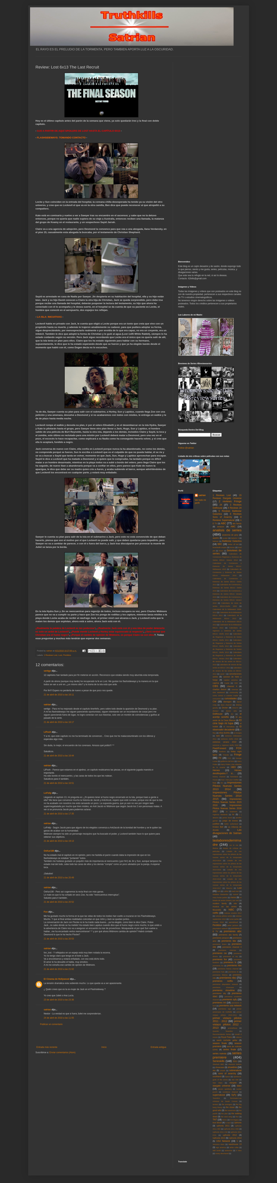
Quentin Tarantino (223, 1031)
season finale (220, 1043)
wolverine (228, 1150)
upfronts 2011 (223, 1126)
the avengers (227, 1104)
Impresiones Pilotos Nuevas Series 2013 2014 (227, 786)
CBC (236, 683)
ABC (223, 523)
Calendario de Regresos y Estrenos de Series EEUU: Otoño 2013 (227, 649)
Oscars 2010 (218, 922)
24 (220, 505)
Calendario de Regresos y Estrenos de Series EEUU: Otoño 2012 (227, 643)
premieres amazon (221, 938)
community (234, 692)
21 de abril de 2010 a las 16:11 (59, 694)
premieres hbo (234, 965)
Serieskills (219, 1061)
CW (214, 701)
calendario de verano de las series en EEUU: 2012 (227, 671)
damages (227, 702)
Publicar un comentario (51, 1024)
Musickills (217, 910)
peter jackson (233, 925)
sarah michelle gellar (227, 1040)
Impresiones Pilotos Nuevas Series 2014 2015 (227, 796)
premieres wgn (224, 1009)
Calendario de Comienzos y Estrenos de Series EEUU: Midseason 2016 (227, 572)
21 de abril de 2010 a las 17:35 (59, 813)
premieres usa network (230, 1005)
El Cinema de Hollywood (56, 979)
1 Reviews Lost (50, 655)
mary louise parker (220, 897)
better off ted (233, 544)
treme (224, 1120)
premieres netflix (223, 981)
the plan (224, 1114)
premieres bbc (228, 941)
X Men (239, 1150)
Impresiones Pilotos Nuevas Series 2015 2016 (227, 802)
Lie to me (233, 845)
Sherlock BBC (218, 1064)
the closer (230, 1107)
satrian (47, 704)
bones (232, 547)
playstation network (220, 928)
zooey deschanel (221, 1153)
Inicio (104, 1047)
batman (216, 541)
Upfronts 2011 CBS (231, 1129)
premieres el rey (230, 956)
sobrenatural (235, 1070)
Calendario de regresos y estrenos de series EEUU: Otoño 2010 (227, 631)
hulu (214, 783)
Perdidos (67, 655)
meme (233, 897)
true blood (217, 1122)
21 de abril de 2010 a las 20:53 (59, 938)
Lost (60, 655)
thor (237, 1117)
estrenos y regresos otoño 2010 (226, 745)
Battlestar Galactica (232, 541)
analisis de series (227, 530)
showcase (219, 1067)
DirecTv (235, 708)
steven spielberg (225, 1089)
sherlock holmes (234, 1064)
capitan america (231, 680)
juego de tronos (230, 821)
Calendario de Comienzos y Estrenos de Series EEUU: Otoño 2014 (227, 581)
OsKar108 (49, 851)
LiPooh (47, 732)
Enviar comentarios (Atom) (62, 1052)
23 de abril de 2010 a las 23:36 (59, 999)
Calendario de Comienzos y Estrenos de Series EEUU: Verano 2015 (227, 594)
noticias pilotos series (223, 916)
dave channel (226, 705)
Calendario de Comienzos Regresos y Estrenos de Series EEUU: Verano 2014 (227, 557)
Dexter (225, 708)
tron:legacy (234, 1120)
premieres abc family (228, 935)
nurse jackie (234, 919)
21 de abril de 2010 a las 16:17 (59, 722)
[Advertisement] (101, 1035)
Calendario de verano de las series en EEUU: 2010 (227, 662)
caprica (216, 683)
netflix (215, 913)
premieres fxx (218, 966)
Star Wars (217, 1083)
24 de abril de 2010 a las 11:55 (59, 1018)
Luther (225, 891)
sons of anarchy (227, 1073)
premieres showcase (223, 987)
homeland (234, 777)
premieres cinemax (227, 950)
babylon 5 (235, 538)
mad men (235, 891)
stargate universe (221, 1085)
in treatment (231, 812)
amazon (220, 526)
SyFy (233, 1095)
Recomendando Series (222, 1034)
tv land (228, 1123)
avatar (225, 538)
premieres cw (220, 953)
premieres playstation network (225, 984)
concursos (217, 699)
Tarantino (216, 1098)
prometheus (232, 1028)
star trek (235, 1080)
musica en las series (224, 906)
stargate (233, 1083)
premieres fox (220, 959)
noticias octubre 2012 (233, 913)
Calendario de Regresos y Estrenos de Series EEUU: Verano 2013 (227, 655)
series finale (229, 1049)
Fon (46, 912)
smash (222, 1070)
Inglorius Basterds (220, 815)
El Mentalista (228, 727)
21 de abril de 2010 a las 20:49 (59, 877)
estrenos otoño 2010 (229, 739)
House (215, 780)
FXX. (229, 758)
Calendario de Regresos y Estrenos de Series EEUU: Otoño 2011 (227, 637)
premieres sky (219, 993)
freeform (222, 752)
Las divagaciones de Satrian (227, 831)
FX (220, 758)
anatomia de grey (230, 535)
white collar (234, 1147)
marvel (235, 894)
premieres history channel (228, 969)
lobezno (229, 888)
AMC (233, 526)
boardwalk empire (220, 547)
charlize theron (219, 689)
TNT (215, 1119)
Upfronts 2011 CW (220, 1132)
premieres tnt (219, 1002)
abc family (236, 523)
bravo (221, 551)
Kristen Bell (218, 827)
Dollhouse (217, 714)
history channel (219, 777)
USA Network (223, 1141)
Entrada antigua (158, 1047)
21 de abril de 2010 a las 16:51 (59, 783)
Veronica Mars (218, 1144)
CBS (215, 686)
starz (239, 1085)
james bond (227, 818)
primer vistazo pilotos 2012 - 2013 (227, 1024)
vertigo (47, 671)
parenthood (233, 922)
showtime (232, 1067)
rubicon (238, 1037)
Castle (226, 683)
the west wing (226, 1117)
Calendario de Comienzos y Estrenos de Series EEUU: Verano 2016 (227, 600)
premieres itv (233, 972)
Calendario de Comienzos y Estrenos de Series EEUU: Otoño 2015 (227, 588)
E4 (232, 714)
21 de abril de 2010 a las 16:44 (59, 755)
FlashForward (219, 748)
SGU (235, 1061)
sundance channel (230, 1092)
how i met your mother (230, 780)
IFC (222, 783)
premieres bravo (219, 944)
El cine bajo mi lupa (227, 722)
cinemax (235, 689)
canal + (223, 674)
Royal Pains (226, 1037)
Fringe (238, 754)
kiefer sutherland (231, 824)
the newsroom (230, 1110)
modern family (220, 903)
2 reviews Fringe (230, 501)
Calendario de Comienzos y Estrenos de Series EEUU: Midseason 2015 (227, 566)
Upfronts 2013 (219, 1138)
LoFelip (48, 793)
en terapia (238, 733)
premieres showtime (224, 990)
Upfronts (238, 1122)
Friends (226, 755)
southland (217, 1076)
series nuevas (219, 1053)
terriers (215, 1104)
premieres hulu (219, 972)
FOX (239, 748)
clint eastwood (219, 692)
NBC (231, 909)
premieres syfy (229, 999)
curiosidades (230, 698)
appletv (216, 538)
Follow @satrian (186, 448)
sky (214, 1070)
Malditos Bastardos (220, 894)
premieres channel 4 (231, 947)
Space (227, 1077)
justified (216, 824)
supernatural (219, 1095)
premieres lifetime (220, 975)
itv (233, 814)
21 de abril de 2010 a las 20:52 (59, 902)
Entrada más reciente (46, 1047)
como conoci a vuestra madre (225, 695)
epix (218, 736)
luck (218, 891)
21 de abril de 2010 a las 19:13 (59, 841)
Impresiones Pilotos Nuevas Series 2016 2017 (227, 808)
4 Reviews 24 (234, 508)
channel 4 (232, 686)
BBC (220, 544)
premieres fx (230, 962)
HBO (233, 767)
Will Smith (217, 1150)
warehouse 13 (235, 1144)
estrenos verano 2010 (224, 742)
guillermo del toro (227, 761)
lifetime (215, 848)
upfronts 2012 (230, 1135)
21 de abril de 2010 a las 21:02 (59, 969)
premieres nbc (227, 977)
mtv (235, 903)
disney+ (216, 711)
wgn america (221, 1147)
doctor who (231, 711)
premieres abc (233, 931)
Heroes (216, 770)
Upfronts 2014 (235, 1138)
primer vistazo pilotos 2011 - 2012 (227, 1020)
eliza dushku (224, 733)
